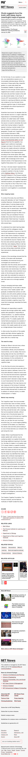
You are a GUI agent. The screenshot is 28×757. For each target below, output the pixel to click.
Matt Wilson (6, 526)
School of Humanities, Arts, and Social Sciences (14, 680)
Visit (2, 750)
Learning (4, 550)
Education (3, 730)
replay (15, 246)
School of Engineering (9, 677)
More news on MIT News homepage (12, 648)
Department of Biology (9, 533)
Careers (18, 750)
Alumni (3, 737)
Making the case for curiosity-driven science (19, 640)
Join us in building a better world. (11, 741)
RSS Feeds (17, 701)
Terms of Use (5, 698)
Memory (20, 547)
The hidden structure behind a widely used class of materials (18, 605)
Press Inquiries (18, 698)
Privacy (3, 752)
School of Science (8, 540)
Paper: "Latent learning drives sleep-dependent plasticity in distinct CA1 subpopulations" (12, 518)
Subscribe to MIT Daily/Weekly (10, 707)
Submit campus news (7, 715)
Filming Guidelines (6, 701)
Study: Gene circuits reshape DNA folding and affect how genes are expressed (18, 615)
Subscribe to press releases (9, 711)
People (13, 750)
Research (4, 547)
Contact (23, 750)
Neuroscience (12, 547)
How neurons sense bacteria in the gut (18, 622)
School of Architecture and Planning (13, 675)
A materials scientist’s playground (18, 631)
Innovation (4, 732)
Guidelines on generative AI (9, 723)
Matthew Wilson (10, 173)
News (15, 734)
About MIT (17, 737)
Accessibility (9, 752)
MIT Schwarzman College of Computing (14, 688)
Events (9, 750)
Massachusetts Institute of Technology (11, 746)
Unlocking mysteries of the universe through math (19, 596)
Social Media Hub (5, 754)
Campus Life (4, 734)
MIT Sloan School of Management (13, 683)
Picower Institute (6, 553)
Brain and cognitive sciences (15, 550)
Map (5, 750)
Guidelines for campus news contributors (14, 719)
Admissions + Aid (18, 732)
